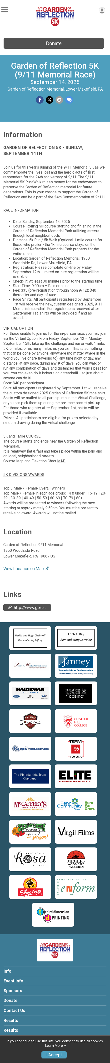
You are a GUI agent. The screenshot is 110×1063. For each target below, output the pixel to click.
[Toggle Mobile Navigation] (5, 10)
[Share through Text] (69, 100)
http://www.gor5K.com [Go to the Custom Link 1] (29, 607)
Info (7, 971)
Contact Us (14, 1010)
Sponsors (13, 990)
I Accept (54, 1055)
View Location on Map (26, 568)
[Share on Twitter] (49, 100)
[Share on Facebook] (40, 100)
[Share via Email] (59, 100)
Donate (54, 43)
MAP (61, 461)
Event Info (13, 981)
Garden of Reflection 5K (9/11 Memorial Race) (55, 70)
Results (11, 1020)
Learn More (54, 1046)
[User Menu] (102, 10)
